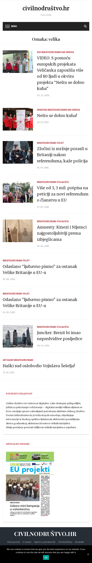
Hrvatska (42, 110)
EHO (39, 52)
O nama (27, 542)
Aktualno (8, 360)
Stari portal (13, 542)
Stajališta (63, 182)
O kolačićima (65, 542)
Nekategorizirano (51, 52)
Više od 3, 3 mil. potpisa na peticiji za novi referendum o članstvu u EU (62, 194)
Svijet (60, 143)
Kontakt (79, 542)
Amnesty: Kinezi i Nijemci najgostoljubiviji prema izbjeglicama (62, 233)
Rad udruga (67, 52)
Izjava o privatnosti (44, 542)
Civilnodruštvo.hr (46, 8)
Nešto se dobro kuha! (57, 115)
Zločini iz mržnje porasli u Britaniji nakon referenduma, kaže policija (62, 154)
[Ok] (88, 554)
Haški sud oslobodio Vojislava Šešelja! (39, 365)
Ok (46, 557)
